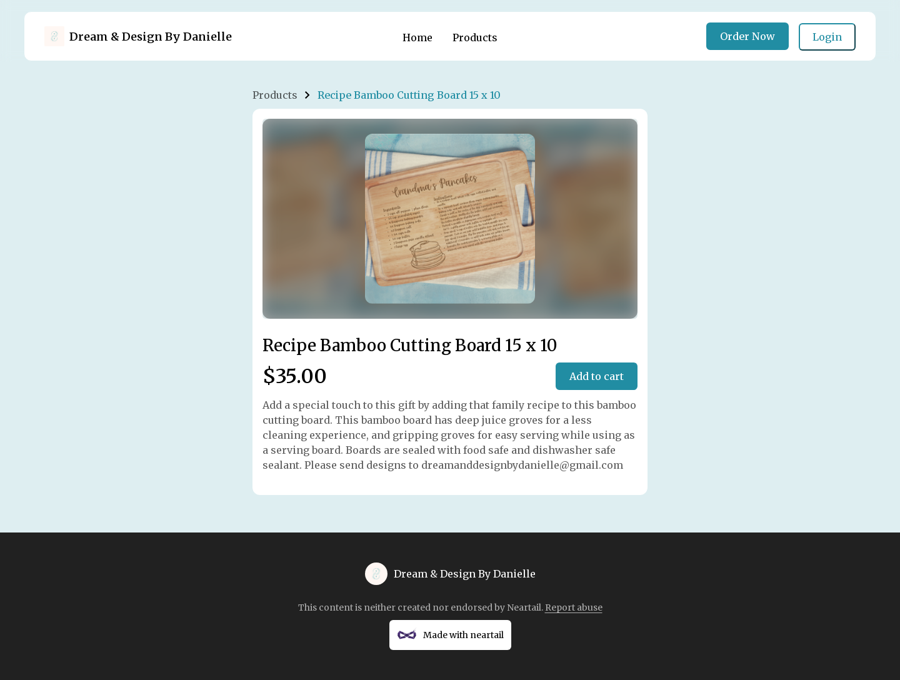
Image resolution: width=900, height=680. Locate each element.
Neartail (524, 607)
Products (475, 37)
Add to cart (596, 376)
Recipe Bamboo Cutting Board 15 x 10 (409, 95)
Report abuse (573, 607)
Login (827, 37)
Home (417, 37)
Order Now (747, 36)
